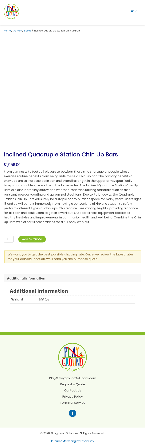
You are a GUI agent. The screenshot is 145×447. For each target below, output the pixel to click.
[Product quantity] (9, 239)
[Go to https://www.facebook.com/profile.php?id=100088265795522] (72, 414)
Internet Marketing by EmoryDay (72, 441)
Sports (27, 30)
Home (7, 30)
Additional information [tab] (26, 278)
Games (17, 30)
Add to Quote (32, 239)
